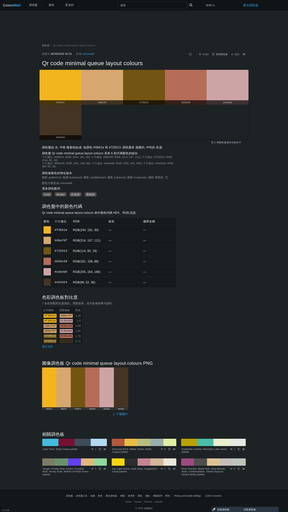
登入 (213, 142)
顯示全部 (47, 346)
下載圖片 (120, 414)
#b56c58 (61, 261)
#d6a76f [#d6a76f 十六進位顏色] (47, 238)
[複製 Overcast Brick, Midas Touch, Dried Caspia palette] (169, 449)
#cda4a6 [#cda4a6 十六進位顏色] (47, 269)
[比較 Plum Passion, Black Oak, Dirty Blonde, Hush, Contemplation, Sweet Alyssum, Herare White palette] (243, 469)
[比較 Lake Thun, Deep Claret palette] (104, 449)
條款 (147, 496)
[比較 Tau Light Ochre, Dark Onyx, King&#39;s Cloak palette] (174, 469)
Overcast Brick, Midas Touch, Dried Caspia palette (131, 450)
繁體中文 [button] (210, 5)
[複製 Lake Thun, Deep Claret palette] (100, 449)
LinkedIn (159, 502)
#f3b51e (61, 230)
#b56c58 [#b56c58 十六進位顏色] (47, 259)
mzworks (217, 496)
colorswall (88, 53)
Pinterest (148, 502)
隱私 (140, 496)
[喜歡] (190, 54)
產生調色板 (250, 5)
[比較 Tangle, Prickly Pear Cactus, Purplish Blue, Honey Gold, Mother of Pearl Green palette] (104, 469)
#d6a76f (61, 240)
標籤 (122, 496)
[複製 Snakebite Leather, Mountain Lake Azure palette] (238, 449)
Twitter (128, 502)
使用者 (131, 496)
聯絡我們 (157, 496)
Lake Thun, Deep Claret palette (60, 449)
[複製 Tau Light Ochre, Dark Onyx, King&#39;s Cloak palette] (169, 469)
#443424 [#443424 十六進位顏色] (47, 280)
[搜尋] (152, 5)
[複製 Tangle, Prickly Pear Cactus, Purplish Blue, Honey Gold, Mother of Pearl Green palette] (100, 469)
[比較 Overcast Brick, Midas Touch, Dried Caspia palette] (174, 449)
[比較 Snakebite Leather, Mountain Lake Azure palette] (243, 449)
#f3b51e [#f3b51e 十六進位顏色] (47, 227)
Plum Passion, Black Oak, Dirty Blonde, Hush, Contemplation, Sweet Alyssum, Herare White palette (203, 471)
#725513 (61, 251)
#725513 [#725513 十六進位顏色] (47, 248)
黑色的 (90, 194)
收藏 (93, 496)
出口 (235, 54)
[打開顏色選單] (58, 5)
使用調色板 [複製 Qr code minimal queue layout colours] (220, 54)
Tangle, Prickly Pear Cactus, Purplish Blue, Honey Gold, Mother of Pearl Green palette (66, 471)
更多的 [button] (69, 4)
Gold (47, 194)
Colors (12, 5)
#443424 (61, 282)
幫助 (167, 496)
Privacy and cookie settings (187, 496)
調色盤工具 (81, 496)
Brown (61, 194)
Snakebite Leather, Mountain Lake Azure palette (204, 450)
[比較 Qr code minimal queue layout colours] (244, 54)
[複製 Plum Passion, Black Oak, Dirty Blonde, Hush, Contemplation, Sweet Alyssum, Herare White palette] (238, 469)
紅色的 (75, 194)
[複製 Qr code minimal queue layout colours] (167, 177)
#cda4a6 (61, 272)
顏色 (51, 4)
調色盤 (33, 4)
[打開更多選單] (42, 5)
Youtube (138, 502)
